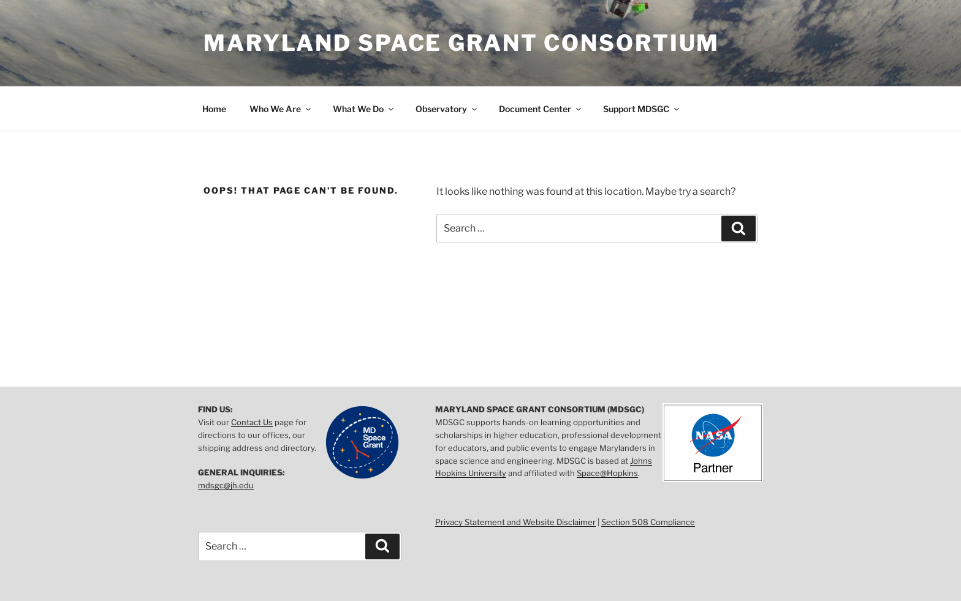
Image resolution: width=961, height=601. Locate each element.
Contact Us (252, 422)
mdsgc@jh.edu (226, 485)
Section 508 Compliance (648, 522)
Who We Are (281, 109)
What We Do (364, 109)
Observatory (447, 109)
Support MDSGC (642, 109)
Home (214, 109)
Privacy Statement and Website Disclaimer (515, 522)
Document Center (541, 109)
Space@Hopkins (607, 473)
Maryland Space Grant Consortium (461, 42)
